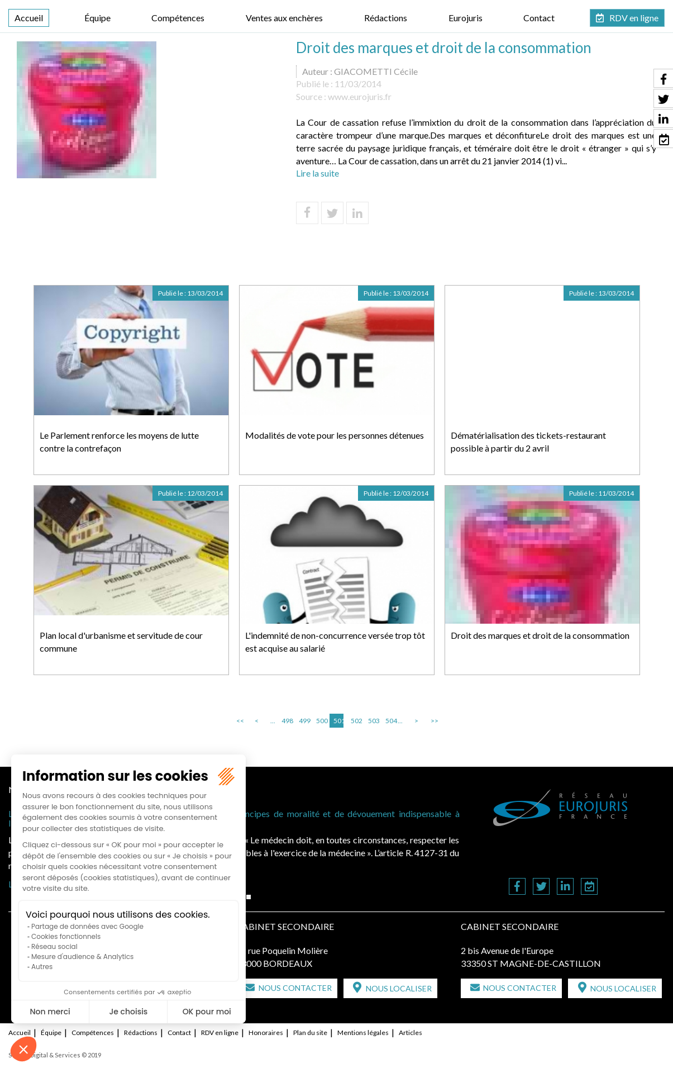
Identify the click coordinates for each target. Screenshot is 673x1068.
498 (286, 720)
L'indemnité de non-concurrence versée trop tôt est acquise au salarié (335, 641)
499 (304, 720)
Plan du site (310, 1032)
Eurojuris (465, 17)
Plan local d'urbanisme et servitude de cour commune (121, 641)
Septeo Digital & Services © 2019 (54, 1054)
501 (338, 720)
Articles (410, 1032)
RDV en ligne (633, 17)
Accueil (29, 17)
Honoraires (266, 1032)
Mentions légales (363, 1032)
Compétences (177, 17)
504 (390, 720)
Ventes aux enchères (284, 17)
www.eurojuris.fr (360, 96)
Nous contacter (295, 988)
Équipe (97, 17)
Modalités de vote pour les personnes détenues (334, 435)
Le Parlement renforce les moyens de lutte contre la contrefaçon (119, 441)
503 (373, 720)
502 (356, 720)
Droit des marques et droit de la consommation (540, 635)
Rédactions (385, 17)
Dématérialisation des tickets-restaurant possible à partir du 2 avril (528, 441)
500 (321, 720)
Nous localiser (399, 988)
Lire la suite (317, 173)
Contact (539, 17)
